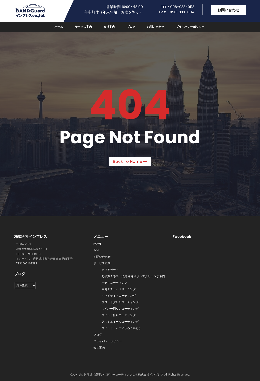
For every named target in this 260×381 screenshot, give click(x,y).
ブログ (131, 27)
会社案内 (109, 27)
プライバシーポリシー (190, 27)
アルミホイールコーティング (120, 322)
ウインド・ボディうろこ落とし (121, 328)
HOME (97, 244)
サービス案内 (83, 27)
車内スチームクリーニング (119, 289)
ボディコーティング (114, 283)
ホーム (58, 27)
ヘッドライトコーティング (119, 296)
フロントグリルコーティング (120, 302)
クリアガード (110, 270)
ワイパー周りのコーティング (120, 309)
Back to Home (130, 161)
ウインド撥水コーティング (119, 315)
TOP (96, 250)
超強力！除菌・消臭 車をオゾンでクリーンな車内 (133, 276)
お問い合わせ (228, 10)
